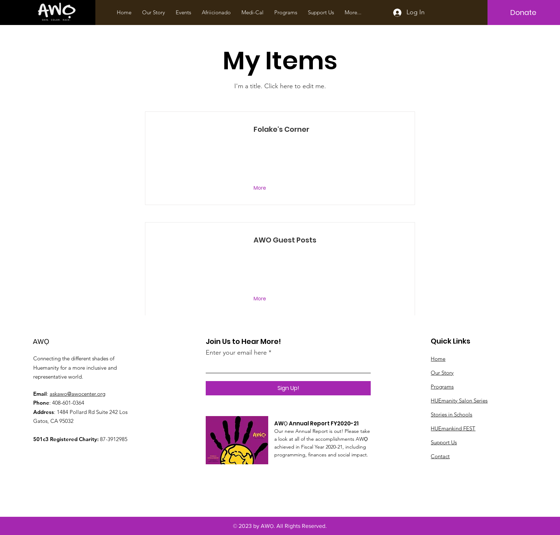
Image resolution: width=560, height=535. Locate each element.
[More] (261, 188)
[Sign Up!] (288, 388)
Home (438, 358)
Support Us (444, 442)
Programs (442, 386)
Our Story (442, 372)
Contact (440, 456)
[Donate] (523, 12)
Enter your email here (236, 352)
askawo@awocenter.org (77, 393)
